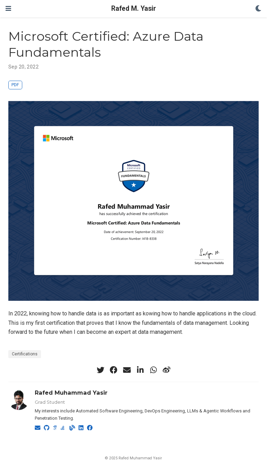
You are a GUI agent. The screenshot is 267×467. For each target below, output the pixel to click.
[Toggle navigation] (8, 8)
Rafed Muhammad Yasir (71, 392)
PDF (15, 84)
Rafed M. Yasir (133, 9)
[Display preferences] (258, 9)
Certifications (25, 354)
